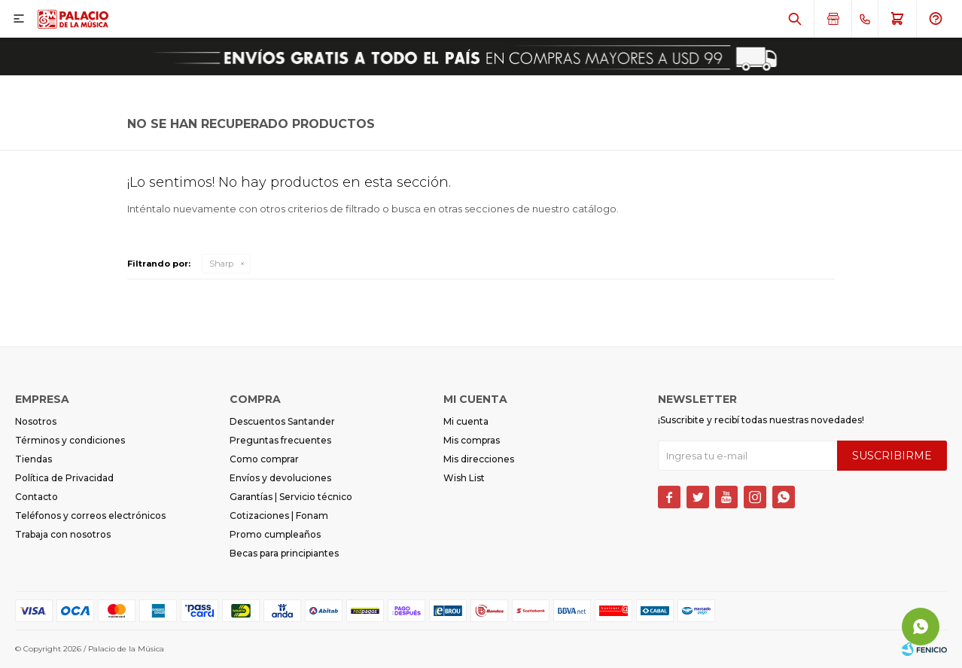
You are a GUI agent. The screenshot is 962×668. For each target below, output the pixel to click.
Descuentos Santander (282, 421)
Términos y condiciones (70, 440)
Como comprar (264, 459)
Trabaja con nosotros (63, 534)
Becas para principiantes (284, 553)
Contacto (36, 496)
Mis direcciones (478, 459)
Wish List (464, 477)
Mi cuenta (466, 421)
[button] (795, 19)
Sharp (221, 263)
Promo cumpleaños (275, 534)
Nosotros (35, 421)
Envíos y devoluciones (280, 477)
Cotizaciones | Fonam (279, 515)
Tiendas (33, 459)
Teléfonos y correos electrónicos (90, 515)
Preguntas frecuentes (280, 440)
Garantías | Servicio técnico (291, 496)
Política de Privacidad (64, 477)
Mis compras (471, 440)
